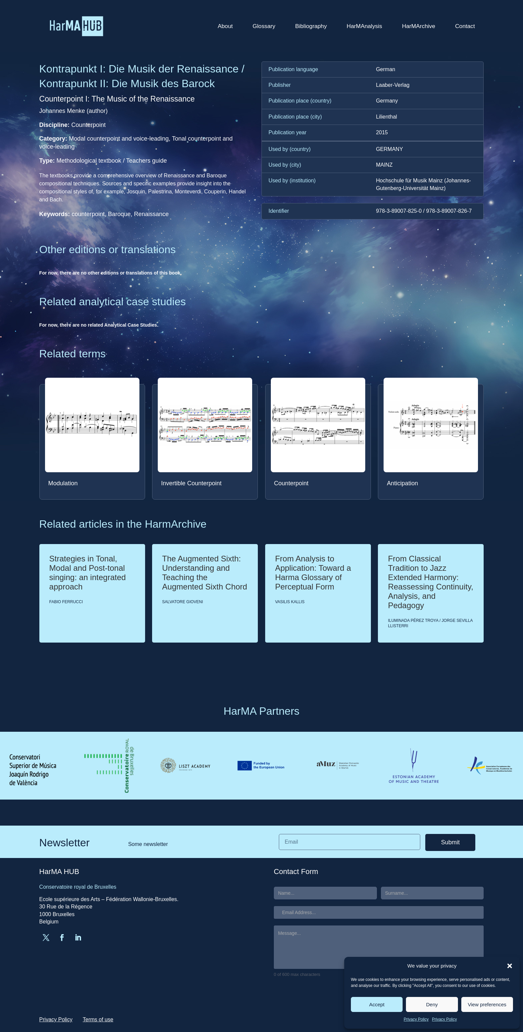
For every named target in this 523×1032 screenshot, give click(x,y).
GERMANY (389, 149)
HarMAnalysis (364, 26)
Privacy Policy (416, 1019)
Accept (377, 1004)
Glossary (263, 26)
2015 (382, 132)
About (225, 26)
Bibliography (311, 26)
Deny (432, 1004)
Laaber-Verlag (393, 85)
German (385, 69)
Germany (387, 101)
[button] (509, 966)
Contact (465, 26)
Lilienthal (386, 117)
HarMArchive (418, 26)
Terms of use (98, 1019)
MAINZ (384, 165)
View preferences (487, 1004)
